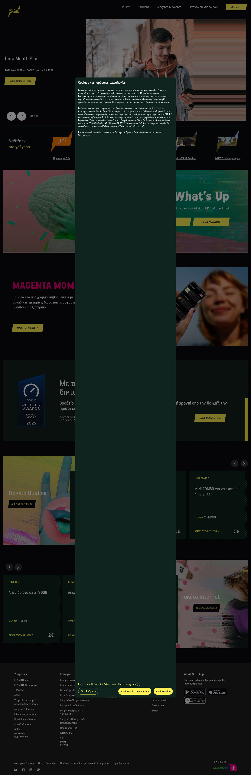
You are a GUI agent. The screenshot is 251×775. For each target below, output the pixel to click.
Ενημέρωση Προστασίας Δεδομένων (97, 684)
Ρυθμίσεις (88, 691)
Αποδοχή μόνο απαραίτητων (134, 691)
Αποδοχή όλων (163, 691)
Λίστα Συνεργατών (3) (129, 684)
